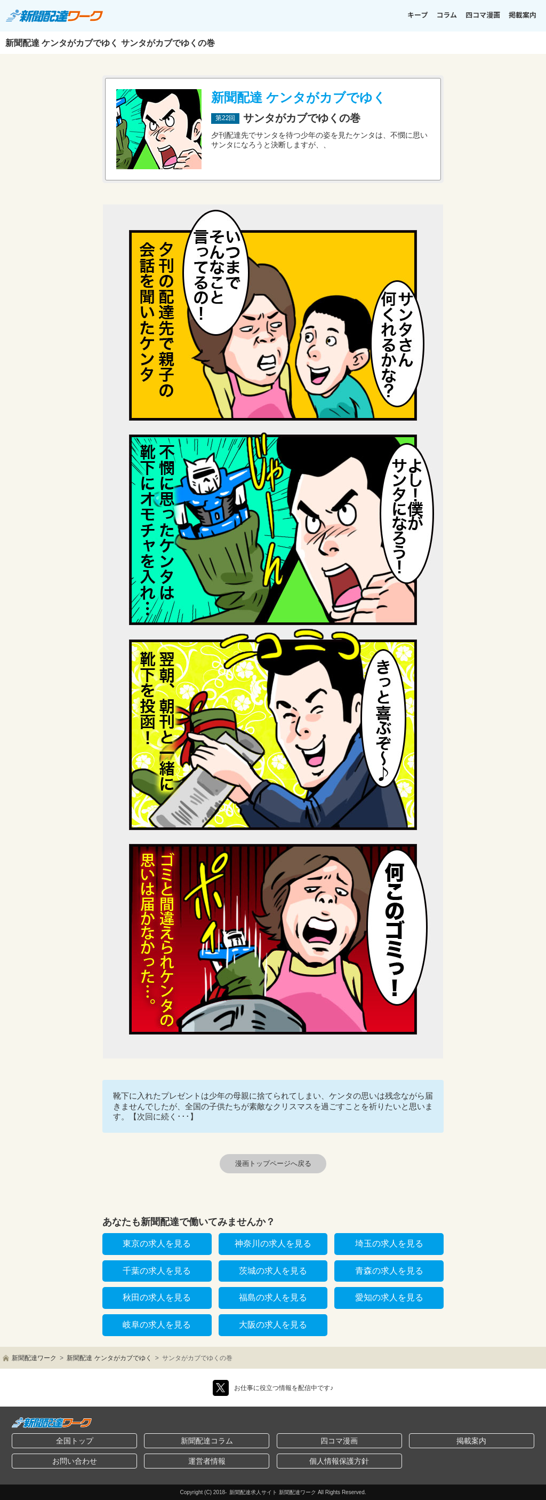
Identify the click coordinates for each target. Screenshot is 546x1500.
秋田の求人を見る (157, 1297)
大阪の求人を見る (273, 1324)
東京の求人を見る (157, 1243)
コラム (446, 15)
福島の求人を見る (273, 1297)
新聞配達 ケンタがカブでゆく (109, 1358)
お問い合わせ (74, 1461)
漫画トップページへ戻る (273, 1163)
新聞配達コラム (207, 1440)
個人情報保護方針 (339, 1461)
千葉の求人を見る (157, 1270)
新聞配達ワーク (34, 1358)
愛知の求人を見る (389, 1297)
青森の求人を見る (389, 1270)
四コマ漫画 (482, 15)
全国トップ (74, 1440)
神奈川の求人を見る (273, 1243)
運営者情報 (207, 1461)
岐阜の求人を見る (157, 1324)
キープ (417, 15)
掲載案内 (522, 15)
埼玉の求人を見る (389, 1243)
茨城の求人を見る (273, 1270)
